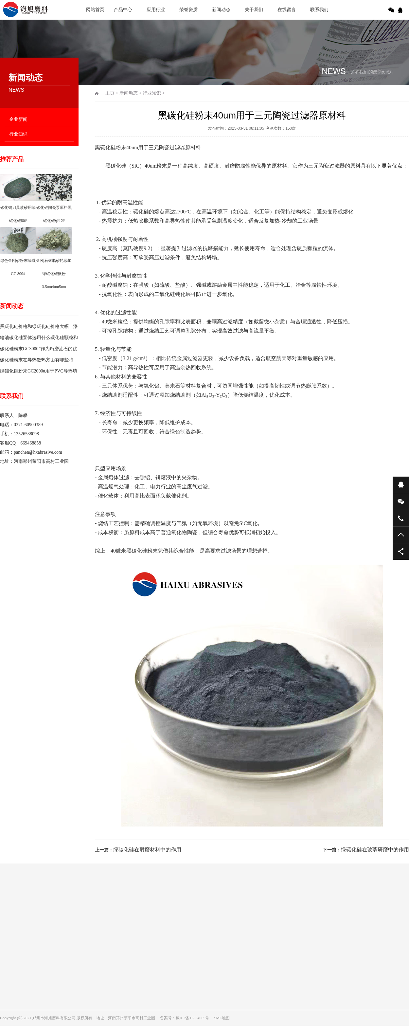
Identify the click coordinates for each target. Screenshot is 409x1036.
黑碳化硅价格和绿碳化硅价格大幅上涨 (39, 326)
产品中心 (123, 9)
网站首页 (95, 9)
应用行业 (156, 9)
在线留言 (286, 9)
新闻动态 (221, 9)
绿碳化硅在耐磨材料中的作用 (147, 849)
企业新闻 (18, 119)
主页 (110, 93)
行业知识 (18, 134)
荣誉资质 (188, 9)
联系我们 (319, 9)
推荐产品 (12, 159)
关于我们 (254, 9)
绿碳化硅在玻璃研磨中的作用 (375, 849)
